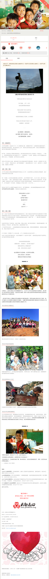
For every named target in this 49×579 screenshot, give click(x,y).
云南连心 (10, 30)
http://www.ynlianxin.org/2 (11, 528)
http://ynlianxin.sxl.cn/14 (15, 574)
